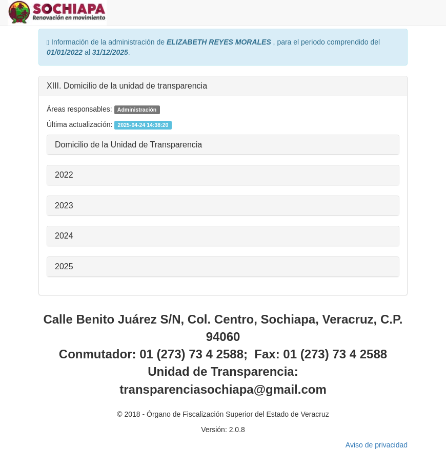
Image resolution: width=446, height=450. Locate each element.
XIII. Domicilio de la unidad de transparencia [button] (127, 85)
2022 (64, 174)
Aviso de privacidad (377, 445)
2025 (64, 266)
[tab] (223, 86)
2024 (64, 235)
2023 (64, 205)
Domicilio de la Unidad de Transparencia (128, 144)
